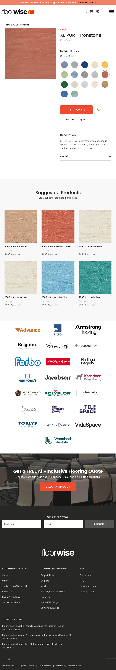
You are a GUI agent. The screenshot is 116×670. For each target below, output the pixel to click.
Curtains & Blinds (11, 602)
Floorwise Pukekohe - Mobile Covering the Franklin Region (33, 626)
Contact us (85, 575)
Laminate (7, 591)
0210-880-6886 (11, 629)
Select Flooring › (87, 2)
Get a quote (76, 109)
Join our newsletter (58, 516)
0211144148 (9, 638)
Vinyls (5, 580)
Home (7, 25)
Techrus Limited (73, 665)
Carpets (6, 575)
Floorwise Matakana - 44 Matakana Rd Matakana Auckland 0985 (37, 635)
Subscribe (95, 524)
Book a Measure (88, 586)
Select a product (58, 486)
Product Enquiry (76, 119)
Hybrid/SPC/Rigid (11, 597)
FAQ (81, 580)
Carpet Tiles (47, 575)
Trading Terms (87, 591)
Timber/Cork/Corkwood (14, 586)
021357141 (9, 647)
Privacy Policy (45, 665)
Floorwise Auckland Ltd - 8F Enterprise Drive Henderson (32, 644)
